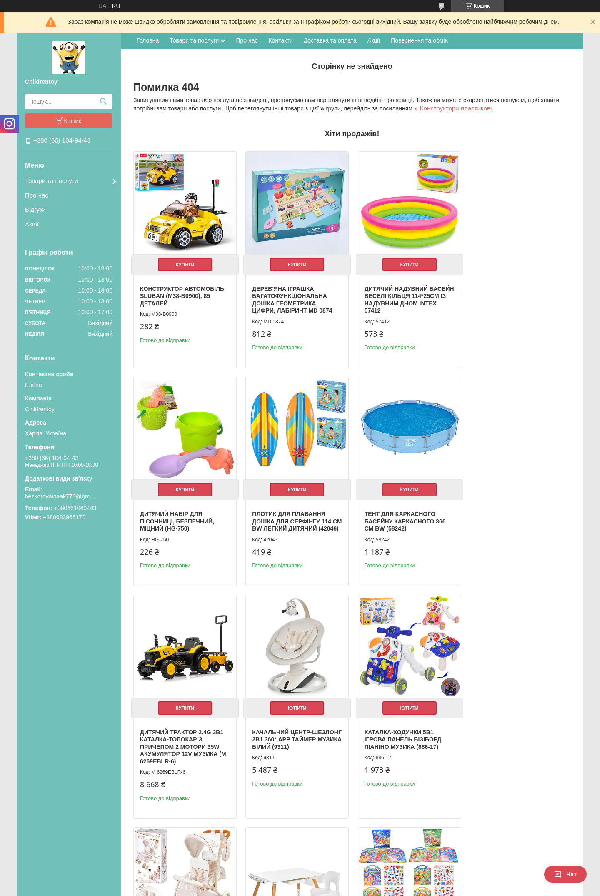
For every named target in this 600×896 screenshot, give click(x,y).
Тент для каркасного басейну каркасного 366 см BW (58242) (292, 520)
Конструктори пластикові (456, 108)
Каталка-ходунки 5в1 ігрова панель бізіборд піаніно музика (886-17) (178, 752)
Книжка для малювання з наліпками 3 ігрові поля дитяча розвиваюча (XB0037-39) (517, 755)
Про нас (36, 195)
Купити (184, 263)
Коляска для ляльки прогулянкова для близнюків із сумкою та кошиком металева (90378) (295, 755)
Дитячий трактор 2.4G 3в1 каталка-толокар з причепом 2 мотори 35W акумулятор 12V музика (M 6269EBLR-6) (406, 527)
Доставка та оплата (330, 40)
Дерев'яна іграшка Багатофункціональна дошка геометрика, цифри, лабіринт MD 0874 (292, 299)
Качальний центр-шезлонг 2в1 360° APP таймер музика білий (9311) (519, 520)
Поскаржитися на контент (281, 888)
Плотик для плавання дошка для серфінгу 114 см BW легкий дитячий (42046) (179, 523)
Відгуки (35, 209)
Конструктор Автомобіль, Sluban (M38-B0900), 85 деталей (183, 295)
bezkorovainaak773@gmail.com (60, 496)
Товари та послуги (51, 180)
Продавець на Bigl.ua (300, 880)
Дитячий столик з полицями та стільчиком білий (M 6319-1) (404, 752)
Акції (32, 224)
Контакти (280, 40)
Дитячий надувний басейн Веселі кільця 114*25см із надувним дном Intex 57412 (399, 299)
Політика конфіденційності (347, 888)
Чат (565, 874)
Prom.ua (339, 873)
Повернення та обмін (419, 40)
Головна (148, 40)
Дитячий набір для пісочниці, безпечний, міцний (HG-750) (512, 295)
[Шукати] (103, 101)
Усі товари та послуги (536, 844)
